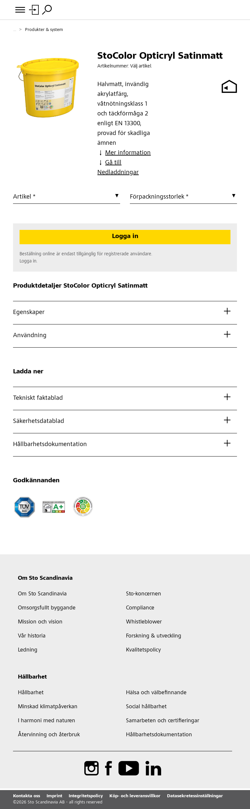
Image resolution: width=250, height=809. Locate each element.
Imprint (54, 796)
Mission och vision (40, 622)
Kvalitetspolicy (143, 650)
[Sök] (46, 9)
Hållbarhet (32, 677)
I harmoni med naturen (46, 721)
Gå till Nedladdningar (118, 167)
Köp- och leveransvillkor (134, 796)
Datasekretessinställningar (195, 796)
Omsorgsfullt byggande (47, 608)
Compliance (140, 608)
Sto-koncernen (143, 594)
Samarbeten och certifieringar (162, 721)
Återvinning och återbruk (49, 735)
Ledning (27, 650)
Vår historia (32, 636)
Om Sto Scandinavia (45, 578)
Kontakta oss (26, 796)
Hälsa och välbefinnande (156, 693)
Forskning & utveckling (153, 636)
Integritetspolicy (86, 796)
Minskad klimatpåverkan (47, 707)
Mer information (124, 153)
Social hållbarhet (146, 707)
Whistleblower (144, 622)
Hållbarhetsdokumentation (159, 735)
